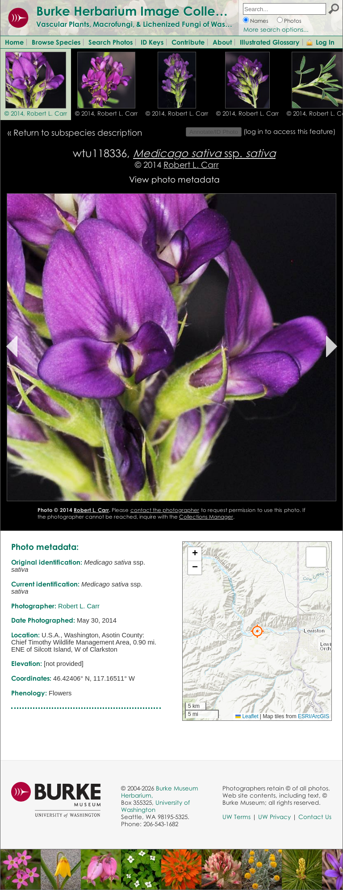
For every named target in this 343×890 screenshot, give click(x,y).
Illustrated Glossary (270, 42)
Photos (292, 20)
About (222, 42)
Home (14, 42)
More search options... (276, 29)
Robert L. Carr (191, 164)
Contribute (188, 42)
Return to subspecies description (77, 132)
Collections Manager (206, 516)
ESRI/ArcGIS (313, 716)
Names (259, 20)
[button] (257, 631)
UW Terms (236, 816)
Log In (325, 42)
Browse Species (56, 42)
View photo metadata (174, 179)
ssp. (204, 152)
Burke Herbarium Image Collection (141, 10)
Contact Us (314, 816)
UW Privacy (274, 816)
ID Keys (152, 42)
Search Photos (110, 42)
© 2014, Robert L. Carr (35, 113)
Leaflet (246, 716)
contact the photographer (165, 510)
